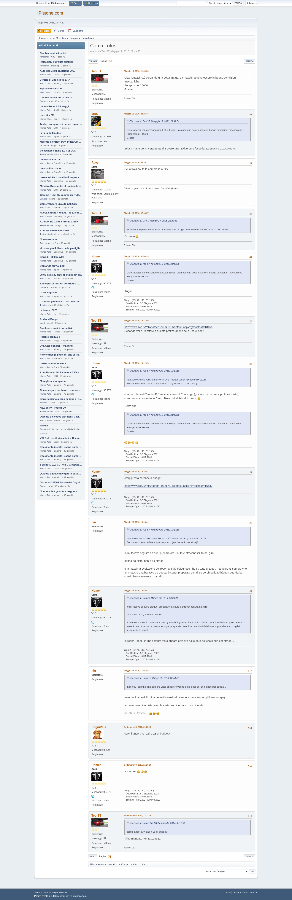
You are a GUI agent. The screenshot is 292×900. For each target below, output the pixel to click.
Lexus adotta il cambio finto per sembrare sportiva (61, 177)
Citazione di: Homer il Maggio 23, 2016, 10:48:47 (154, 678)
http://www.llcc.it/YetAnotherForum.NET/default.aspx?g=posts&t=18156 (168, 327)
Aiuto (228, 892)
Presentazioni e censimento (53, 429)
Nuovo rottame (48, 239)
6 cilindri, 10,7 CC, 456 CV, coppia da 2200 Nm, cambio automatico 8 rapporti (61, 464)
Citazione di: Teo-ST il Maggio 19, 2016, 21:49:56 (154, 121)
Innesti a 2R (47, 115)
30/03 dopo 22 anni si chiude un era (61, 274)
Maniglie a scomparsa (53, 381)
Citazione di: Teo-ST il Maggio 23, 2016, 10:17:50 (154, 370)
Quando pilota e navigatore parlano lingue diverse (61, 473)
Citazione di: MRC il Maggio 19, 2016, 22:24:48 (153, 220)
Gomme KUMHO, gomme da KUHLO (61, 195)
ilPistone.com (49, 12)
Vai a (208, 871)
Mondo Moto (46, 119)
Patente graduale (50, 336)
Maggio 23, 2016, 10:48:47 (136, 590)
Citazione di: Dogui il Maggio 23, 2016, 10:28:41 (153, 598)
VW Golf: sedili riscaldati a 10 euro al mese (61, 438)
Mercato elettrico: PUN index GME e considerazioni (61, 141)
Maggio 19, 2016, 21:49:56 (136, 71)
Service (43, 199)
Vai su (92, 857)
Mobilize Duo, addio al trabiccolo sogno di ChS (61, 186)
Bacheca (44, 101)
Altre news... (45, 92)
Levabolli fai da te (50, 168)
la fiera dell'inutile (50, 133)
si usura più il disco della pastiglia (60, 248)
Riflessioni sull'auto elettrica (56, 61)
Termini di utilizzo (240, 892)
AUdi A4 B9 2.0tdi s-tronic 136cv (59, 221)
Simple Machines (59, 892)
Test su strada (46, 154)
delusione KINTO (50, 159)
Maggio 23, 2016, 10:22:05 (136, 363)
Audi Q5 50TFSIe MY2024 (54, 230)
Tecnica (43, 305)
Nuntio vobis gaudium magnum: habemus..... (61, 491)
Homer (96, 256)
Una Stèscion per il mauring (56, 345)
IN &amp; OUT (48, 310)
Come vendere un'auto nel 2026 (58, 204)
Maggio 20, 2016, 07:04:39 (136, 256)
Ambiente (44, 57)
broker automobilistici (53, 363)
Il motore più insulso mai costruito (60, 301)
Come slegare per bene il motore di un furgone (61, 390)
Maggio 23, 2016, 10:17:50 (136, 320)
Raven (95, 162)
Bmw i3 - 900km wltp (52, 257)
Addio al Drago (49, 319)
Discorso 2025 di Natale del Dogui (60, 482)
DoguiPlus (98, 727)
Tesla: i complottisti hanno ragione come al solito (61, 124)
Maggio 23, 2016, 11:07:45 (136, 670)
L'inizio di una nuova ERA (55, 79)
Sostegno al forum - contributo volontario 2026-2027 (61, 283)
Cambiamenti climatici (53, 53)
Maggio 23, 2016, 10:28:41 (136, 522)
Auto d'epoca (46, 243)
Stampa (249, 61)
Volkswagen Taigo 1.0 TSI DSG (58, 150)
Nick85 (44, 425)
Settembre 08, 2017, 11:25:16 (137, 765)
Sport (42, 323)
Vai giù (93, 61)
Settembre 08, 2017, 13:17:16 (137, 815)
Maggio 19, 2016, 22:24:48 (136, 114)
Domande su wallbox (52, 266)
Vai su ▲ (254, 892)
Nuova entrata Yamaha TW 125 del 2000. (61, 212)
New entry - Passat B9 (53, 407)
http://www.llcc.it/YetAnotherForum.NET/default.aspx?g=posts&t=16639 (168, 485)
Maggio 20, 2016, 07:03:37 (136, 213)
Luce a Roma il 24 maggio (55, 106)
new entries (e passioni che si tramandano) (61, 354)
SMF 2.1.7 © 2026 (42, 892)
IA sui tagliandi (48, 292)
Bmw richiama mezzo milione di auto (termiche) (61, 399)
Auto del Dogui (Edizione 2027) (58, 70)
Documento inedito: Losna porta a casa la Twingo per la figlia (61, 447)
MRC (94, 113)
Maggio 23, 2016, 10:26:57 (136, 471)
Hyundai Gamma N (51, 88)
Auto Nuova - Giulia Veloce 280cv (59, 372)
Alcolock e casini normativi (56, 328)
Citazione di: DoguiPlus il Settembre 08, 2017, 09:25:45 (157, 823)
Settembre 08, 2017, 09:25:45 (137, 727)
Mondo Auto (45, 75)
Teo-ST (96, 71)
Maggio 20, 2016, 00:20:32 (136, 162)
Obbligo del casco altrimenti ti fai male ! (61, 416)
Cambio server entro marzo (56, 97)
